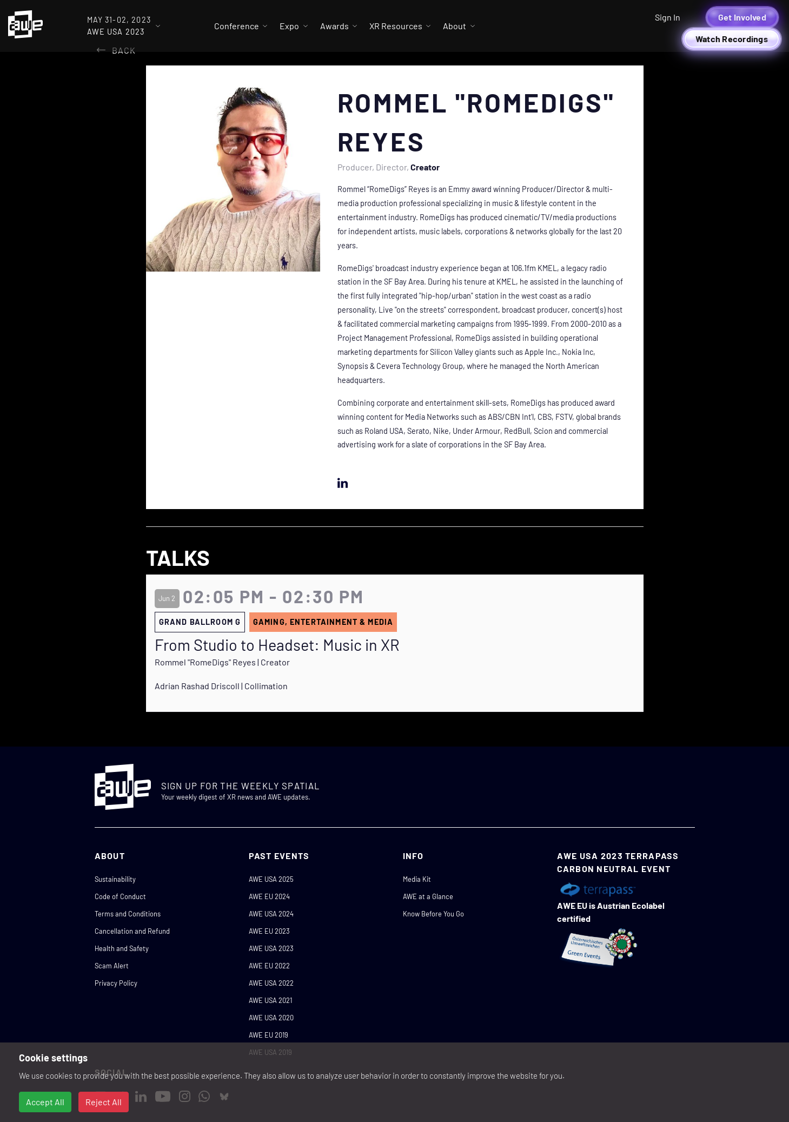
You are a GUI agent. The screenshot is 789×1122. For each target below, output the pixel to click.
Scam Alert (112, 965)
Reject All (103, 1102)
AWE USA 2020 (271, 1017)
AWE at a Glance (428, 896)
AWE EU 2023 (269, 931)
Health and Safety (122, 948)
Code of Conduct (120, 896)
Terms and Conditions (128, 913)
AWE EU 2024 (269, 896)
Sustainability (115, 879)
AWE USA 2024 (271, 913)
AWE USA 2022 (271, 983)
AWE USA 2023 (271, 948)
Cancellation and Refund (132, 931)
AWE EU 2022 (269, 965)
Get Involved (742, 17)
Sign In (667, 17)
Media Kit (417, 879)
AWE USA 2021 (270, 1000)
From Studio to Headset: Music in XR (277, 645)
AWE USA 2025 (271, 879)
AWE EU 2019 (268, 1035)
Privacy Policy (116, 983)
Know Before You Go (433, 913)
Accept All (45, 1102)
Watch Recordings (731, 39)
